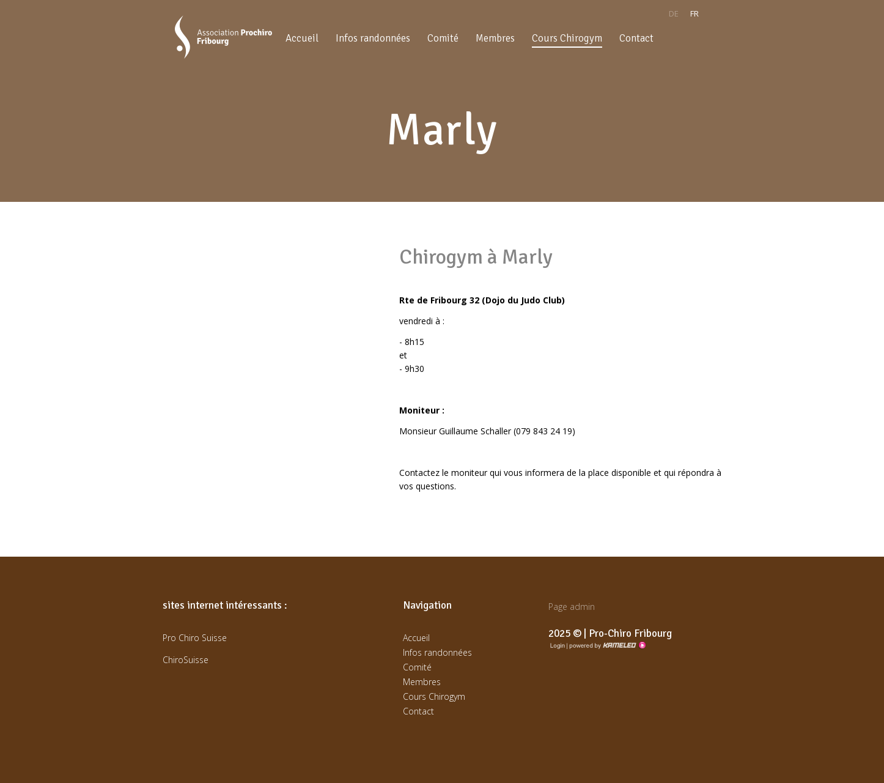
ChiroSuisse (185, 660)
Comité (443, 38)
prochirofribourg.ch (223, 37)
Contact (636, 38)
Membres (495, 38)
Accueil (302, 38)
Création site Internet (606, 645)
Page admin (571, 606)
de (674, 13)
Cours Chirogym (567, 38)
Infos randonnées (373, 38)
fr (694, 13)
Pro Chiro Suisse (195, 638)
